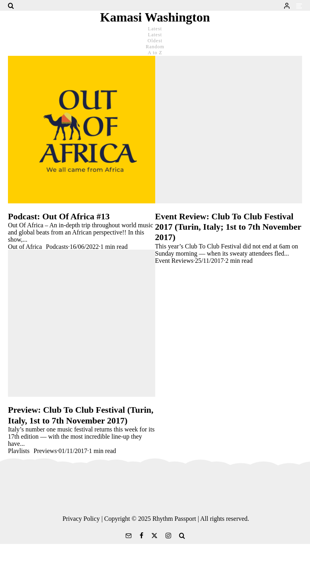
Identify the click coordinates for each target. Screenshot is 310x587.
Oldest (155, 40)
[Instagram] (168, 535)
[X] (154, 535)
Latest (155, 34)
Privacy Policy (81, 518)
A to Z (155, 52)
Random (155, 46)
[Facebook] (141, 535)
